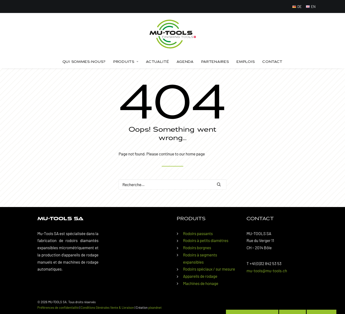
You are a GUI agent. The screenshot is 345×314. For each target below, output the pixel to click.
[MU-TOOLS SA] (173, 34)
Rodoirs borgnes (197, 247)
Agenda (185, 61)
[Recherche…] (172, 184)
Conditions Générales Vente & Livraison (107, 307)
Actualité (157, 61)
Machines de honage (200, 283)
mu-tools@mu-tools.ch (267, 270)
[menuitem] (297, 6)
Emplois (245, 61)
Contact (272, 61)
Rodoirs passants (198, 233)
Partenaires (215, 61)
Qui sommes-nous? (84, 61)
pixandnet (155, 307)
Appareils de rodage (200, 276)
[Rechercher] (172, 184)
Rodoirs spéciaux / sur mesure (209, 269)
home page (195, 153)
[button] (219, 184)
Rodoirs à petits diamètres (205, 240)
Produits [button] (125, 61)
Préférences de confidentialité (58, 307)
